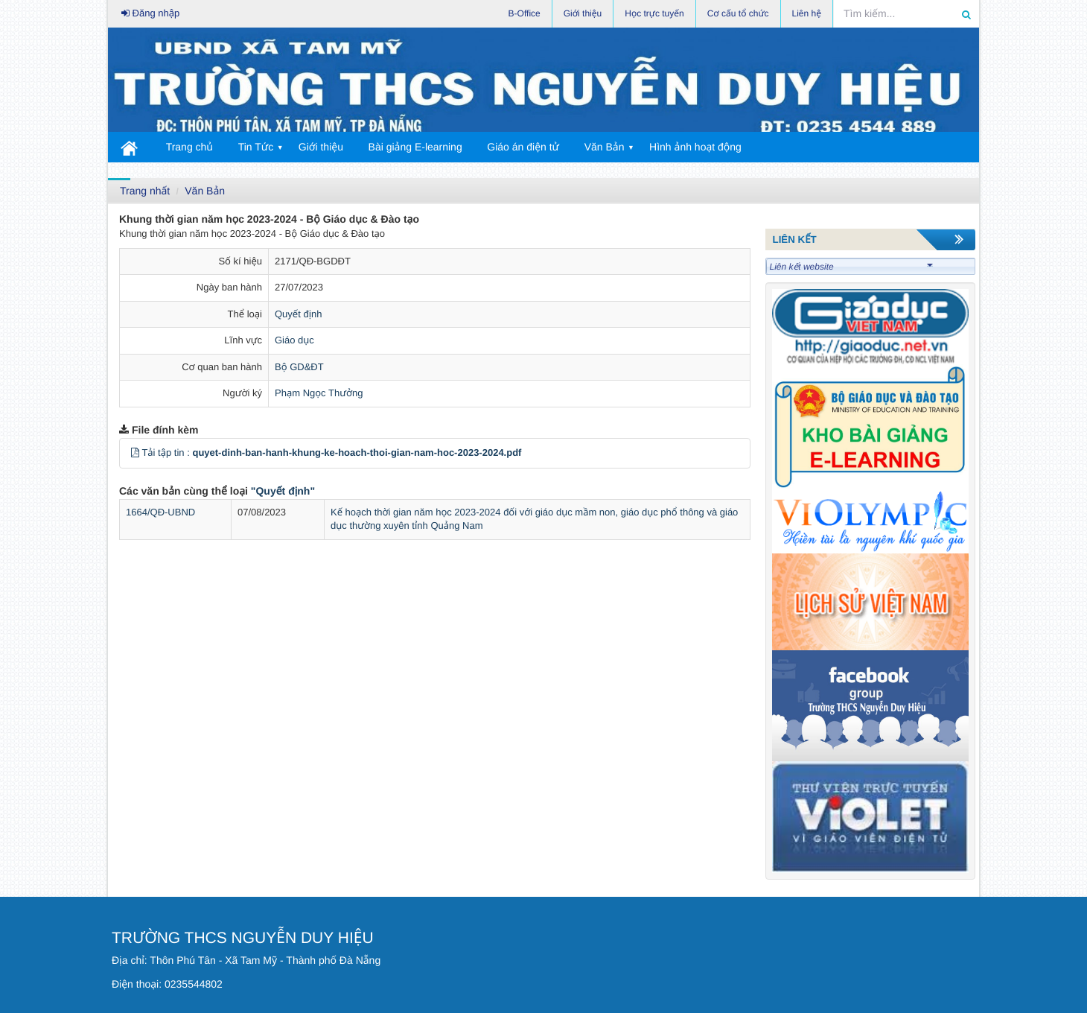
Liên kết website (851, 266)
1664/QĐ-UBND (160, 512)
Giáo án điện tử (523, 147)
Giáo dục (294, 340)
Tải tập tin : (331, 452)
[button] (135, 452)
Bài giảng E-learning (415, 147)
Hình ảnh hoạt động (695, 147)
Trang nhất (145, 191)
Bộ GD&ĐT (299, 366)
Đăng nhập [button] (150, 13)
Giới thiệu (321, 147)
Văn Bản (604, 147)
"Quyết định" (283, 491)
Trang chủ (189, 147)
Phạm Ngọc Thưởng (319, 392)
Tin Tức (256, 147)
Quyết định (298, 314)
